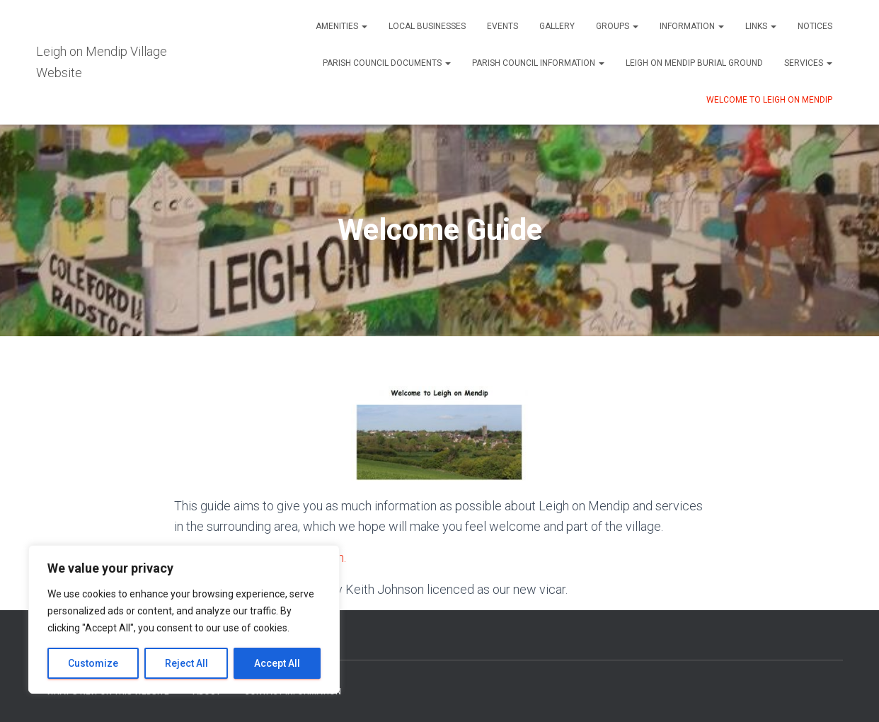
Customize (93, 663)
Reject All (186, 663)
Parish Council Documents (387, 63)
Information (692, 26)
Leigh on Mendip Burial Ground (694, 63)
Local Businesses (427, 26)
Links (760, 26)
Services (808, 63)
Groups (617, 26)
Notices (815, 26)
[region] (184, 619)
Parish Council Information (538, 63)
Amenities (341, 26)
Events (502, 26)
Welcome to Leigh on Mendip (769, 100)
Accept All (277, 663)
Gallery (557, 26)
